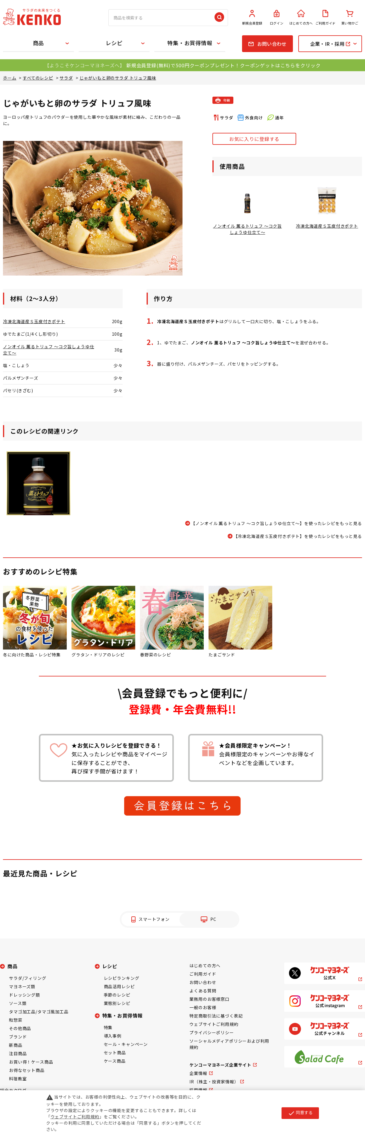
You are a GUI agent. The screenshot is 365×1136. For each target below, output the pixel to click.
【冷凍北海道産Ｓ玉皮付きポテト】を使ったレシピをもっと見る (297, 536)
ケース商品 (115, 1061)
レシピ (114, 43)
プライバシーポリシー (211, 1032)
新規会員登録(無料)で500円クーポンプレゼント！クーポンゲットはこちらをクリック (223, 65)
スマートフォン (154, 919)
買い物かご (349, 17)
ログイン (276, 17)
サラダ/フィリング (27, 978)
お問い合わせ (202, 982)
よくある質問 (202, 991)
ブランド (18, 1037)
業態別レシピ (117, 1003)
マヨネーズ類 (22, 986)
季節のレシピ (117, 995)
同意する (300, 1113)
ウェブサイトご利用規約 (213, 1024)
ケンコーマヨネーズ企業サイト (220, 1065)
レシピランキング (121, 978)
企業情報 (198, 1073)
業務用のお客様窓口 (209, 999)
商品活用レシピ (119, 986)
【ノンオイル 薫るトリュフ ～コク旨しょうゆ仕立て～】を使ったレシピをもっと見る (276, 523)
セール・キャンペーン (126, 1044)
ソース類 (17, 1003)
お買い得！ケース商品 (31, 1062)
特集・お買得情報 (189, 43)
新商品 (15, 1045)
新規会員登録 (252, 17)
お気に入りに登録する (254, 138)
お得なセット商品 (27, 1070)
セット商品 (115, 1053)
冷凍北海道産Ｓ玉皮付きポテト (34, 321)
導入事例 (112, 1036)
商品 (38, 43)
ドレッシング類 (24, 995)
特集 (108, 1027)
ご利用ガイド (325, 17)
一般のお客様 (202, 1007)
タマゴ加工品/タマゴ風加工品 (39, 1012)
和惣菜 (15, 1020)
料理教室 (18, 1079)
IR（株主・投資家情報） (213, 1082)
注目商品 (18, 1053)
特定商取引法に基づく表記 (216, 1016)
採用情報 (198, 1090)
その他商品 (20, 1028)
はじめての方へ (301, 17)
